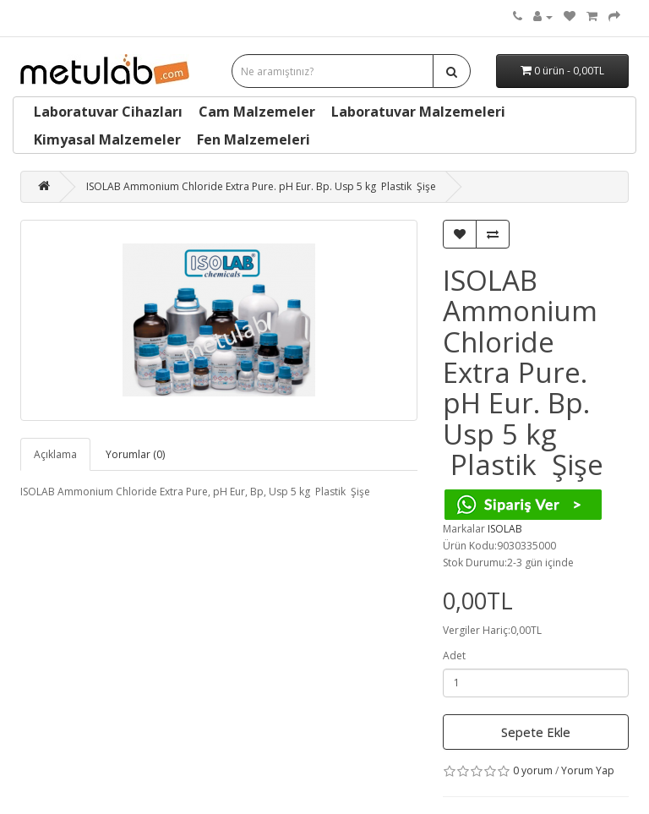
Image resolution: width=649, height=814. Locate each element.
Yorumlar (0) (135, 454)
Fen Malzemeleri (253, 139)
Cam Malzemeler (257, 111)
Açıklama (55, 454)
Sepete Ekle (535, 732)
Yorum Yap (587, 770)
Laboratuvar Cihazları (108, 111)
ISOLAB (505, 529)
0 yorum (533, 770)
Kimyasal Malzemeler (107, 139)
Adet (454, 655)
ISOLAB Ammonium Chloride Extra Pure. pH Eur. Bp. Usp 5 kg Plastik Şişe (261, 186)
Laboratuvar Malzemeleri (418, 111)
